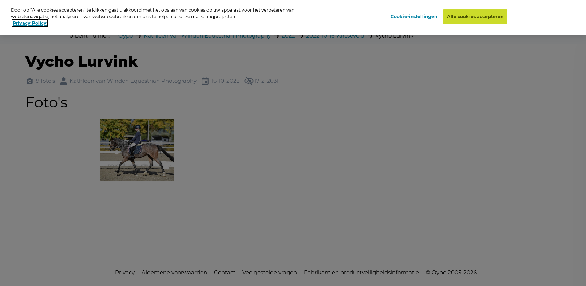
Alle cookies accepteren (475, 16)
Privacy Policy (30, 23)
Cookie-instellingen (414, 16)
